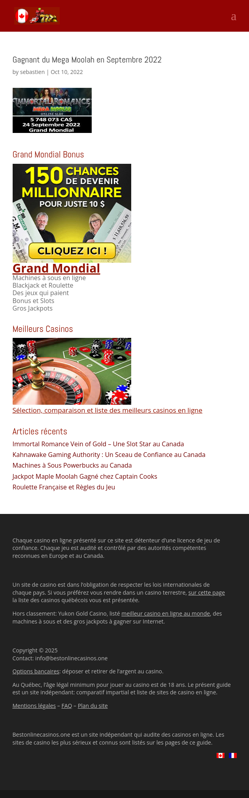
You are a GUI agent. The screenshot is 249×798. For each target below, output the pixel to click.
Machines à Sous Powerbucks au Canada (72, 465)
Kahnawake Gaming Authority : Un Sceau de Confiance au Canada (109, 454)
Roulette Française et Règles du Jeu (64, 487)
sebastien (32, 72)
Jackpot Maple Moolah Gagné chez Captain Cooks (85, 476)
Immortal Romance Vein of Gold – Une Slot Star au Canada (98, 444)
